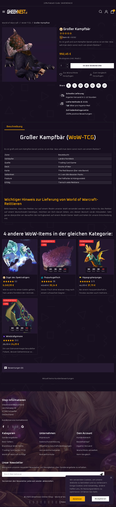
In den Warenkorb (92, 65)
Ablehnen (77, 498)
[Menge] (62, 65)
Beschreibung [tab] (14, 126)
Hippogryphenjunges (90, 277)
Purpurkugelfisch (50, 277)
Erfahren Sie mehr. (89, 492)
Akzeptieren (100, 498)
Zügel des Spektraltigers (16, 277)
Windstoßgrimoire (13, 336)
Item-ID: (64, 37)
